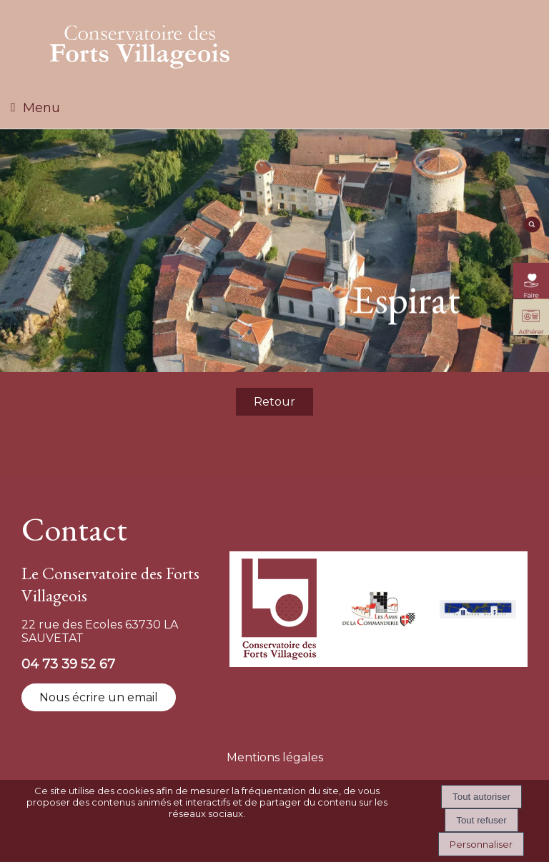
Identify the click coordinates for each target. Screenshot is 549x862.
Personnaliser (481, 844)
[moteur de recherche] (531, 229)
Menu (41, 108)
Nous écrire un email (98, 697)
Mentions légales (275, 757)
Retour (274, 402)
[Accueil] (140, 44)
